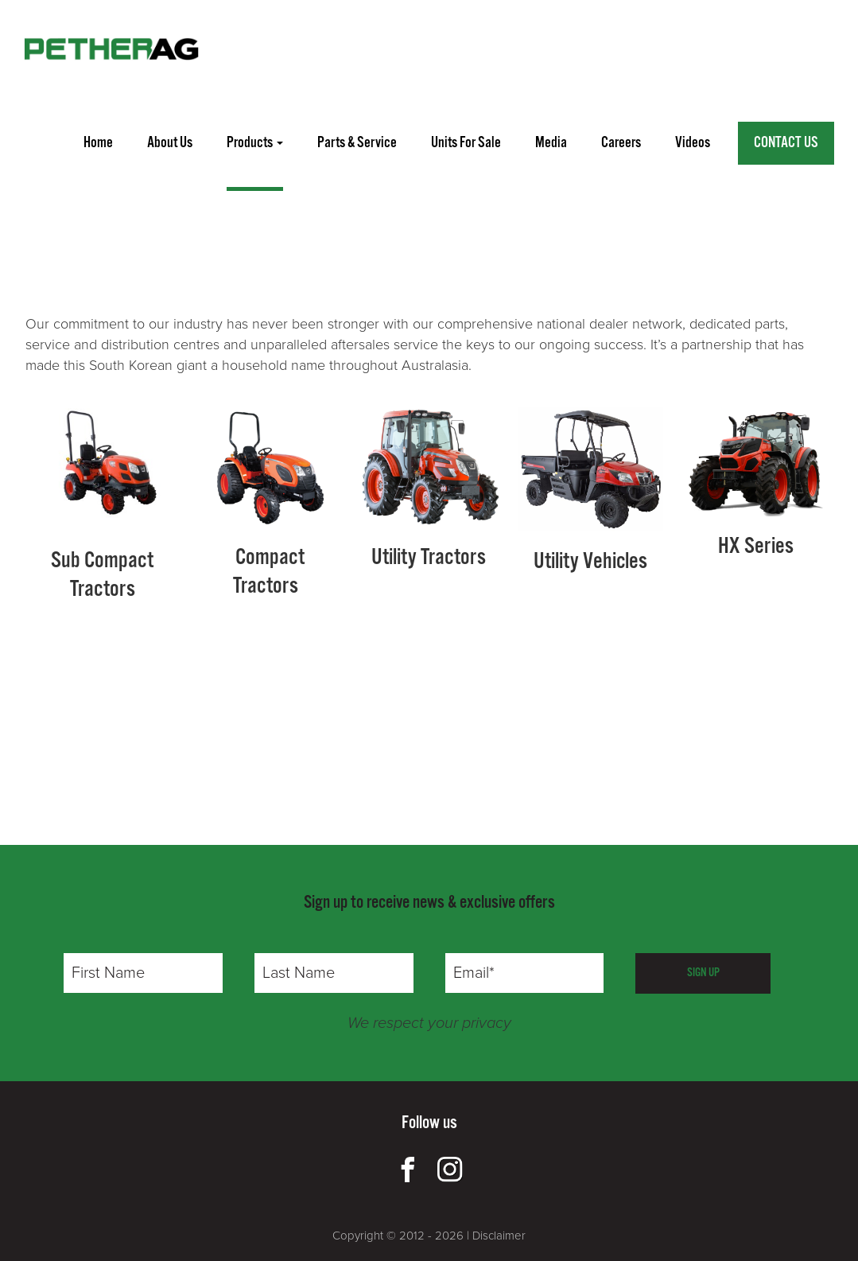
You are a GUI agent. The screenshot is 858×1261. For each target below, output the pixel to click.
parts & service (357, 143)
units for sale (466, 143)
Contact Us (786, 143)
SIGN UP (703, 972)
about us (169, 143)
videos (692, 143)
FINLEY (149, 258)
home (98, 143)
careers (621, 143)
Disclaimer (499, 1235)
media (551, 143)
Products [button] (255, 143)
